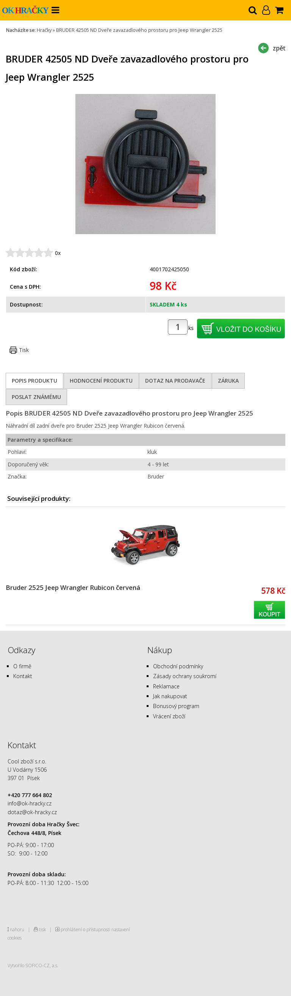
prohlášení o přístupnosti (85, 929)
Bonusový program (176, 706)
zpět (279, 48)
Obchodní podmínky (178, 666)
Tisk (24, 349)
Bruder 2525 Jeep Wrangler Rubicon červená (73, 587)
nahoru (17, 929)
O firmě (22, 666)
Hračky (44, 30)
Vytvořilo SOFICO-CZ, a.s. (33, 965)
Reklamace (166, 686)
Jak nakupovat (170, 696)
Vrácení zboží (169, 716)
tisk (42, 929)
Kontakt (22, 676)
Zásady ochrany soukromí (184, 676)
